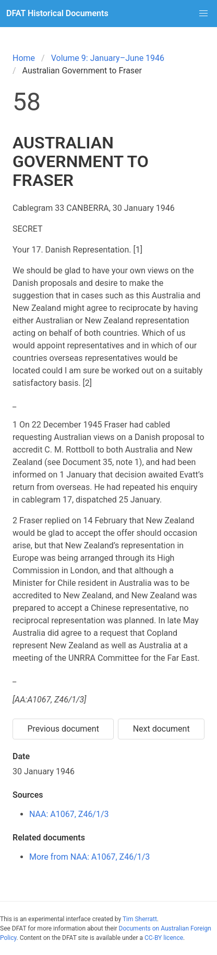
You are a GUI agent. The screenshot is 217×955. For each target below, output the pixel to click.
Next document (161, 729)
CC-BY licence (163, 937)
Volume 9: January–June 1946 (107, 58)
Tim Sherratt (140, 919)
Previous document (63, 729)
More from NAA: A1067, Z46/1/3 (89, 857)
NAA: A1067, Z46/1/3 (69, 814)
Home (24, 58)
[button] (203, 13)
